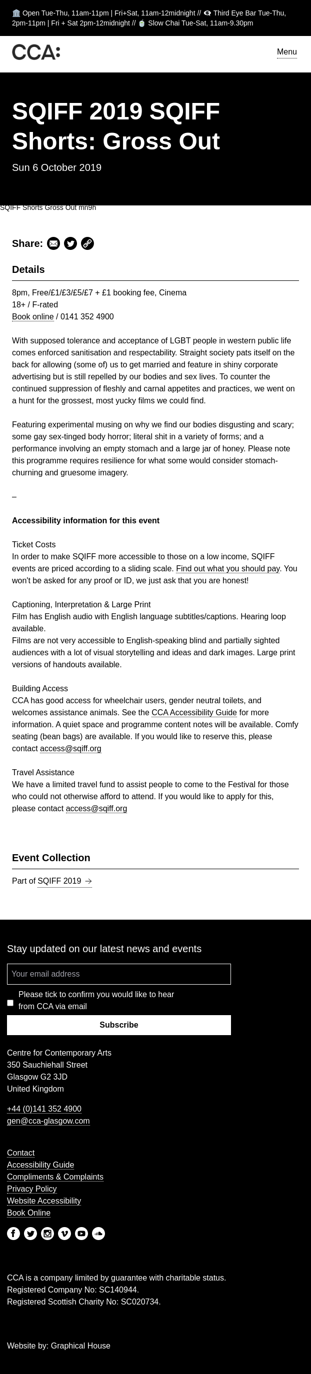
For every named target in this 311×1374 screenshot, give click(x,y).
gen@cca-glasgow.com (48, 1121)
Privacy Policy (32, 1189)
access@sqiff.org (71, 748)
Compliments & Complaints (55, 1177)
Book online (33, 316)
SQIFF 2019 (65, 881)
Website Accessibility (44, 1201)
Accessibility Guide (194, 712)
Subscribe (119, 1025)
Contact (20, 1153)
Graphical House (80, 1346)
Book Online (28, 1213)
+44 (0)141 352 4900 (44, 1109)
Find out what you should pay (228, 568)
